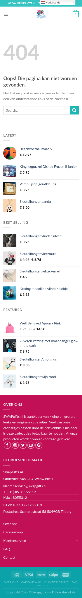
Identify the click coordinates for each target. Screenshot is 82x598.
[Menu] (6, 14)
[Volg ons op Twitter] (23, 445)
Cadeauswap (13, 532)
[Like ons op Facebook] (7, 445)
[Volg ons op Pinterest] (38, 445)
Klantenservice (14, 540)
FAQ (6, 549)
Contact (9, 557)
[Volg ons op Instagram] (15, 445)
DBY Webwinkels (40, 479)
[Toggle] (77, 540)
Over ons (10, 524)
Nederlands (50, 2)
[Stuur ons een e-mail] (31, 445)
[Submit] (74, 110)
